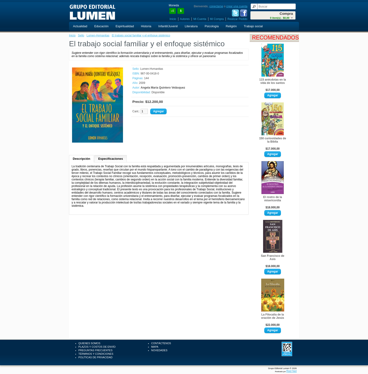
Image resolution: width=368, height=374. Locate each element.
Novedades (159, 350)
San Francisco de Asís (272, 257)
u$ (172, 10)
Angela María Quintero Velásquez (163, 87)
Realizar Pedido (237, 19)
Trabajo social (253, 26)
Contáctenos (161, 343)
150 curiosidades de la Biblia (272, 140)
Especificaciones (110, 158)
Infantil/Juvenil (168, 26)
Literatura (191, 26)
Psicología (212, 26)
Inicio (173, 19)
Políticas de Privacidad (95, 357)
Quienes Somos (89, 343)
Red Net (291, 371)
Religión (231, 26)
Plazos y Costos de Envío (96, 346)
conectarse (216, 6)
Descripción (81, 158)
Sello (81, 35)
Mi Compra (217, 19)
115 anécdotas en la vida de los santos (272, 81)
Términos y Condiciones (95, 353)
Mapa (154, 346)
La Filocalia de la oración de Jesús (272, 316)
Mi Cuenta (199, 19)
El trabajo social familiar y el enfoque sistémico (141, 35)
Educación (101, 26)
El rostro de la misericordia (272, 198)
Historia (146, 26)
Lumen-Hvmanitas (98, 35)
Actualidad (80, 26)
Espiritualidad (124, 26)
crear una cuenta (236, 6)
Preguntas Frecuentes (95, 350)
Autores (185, 19)
